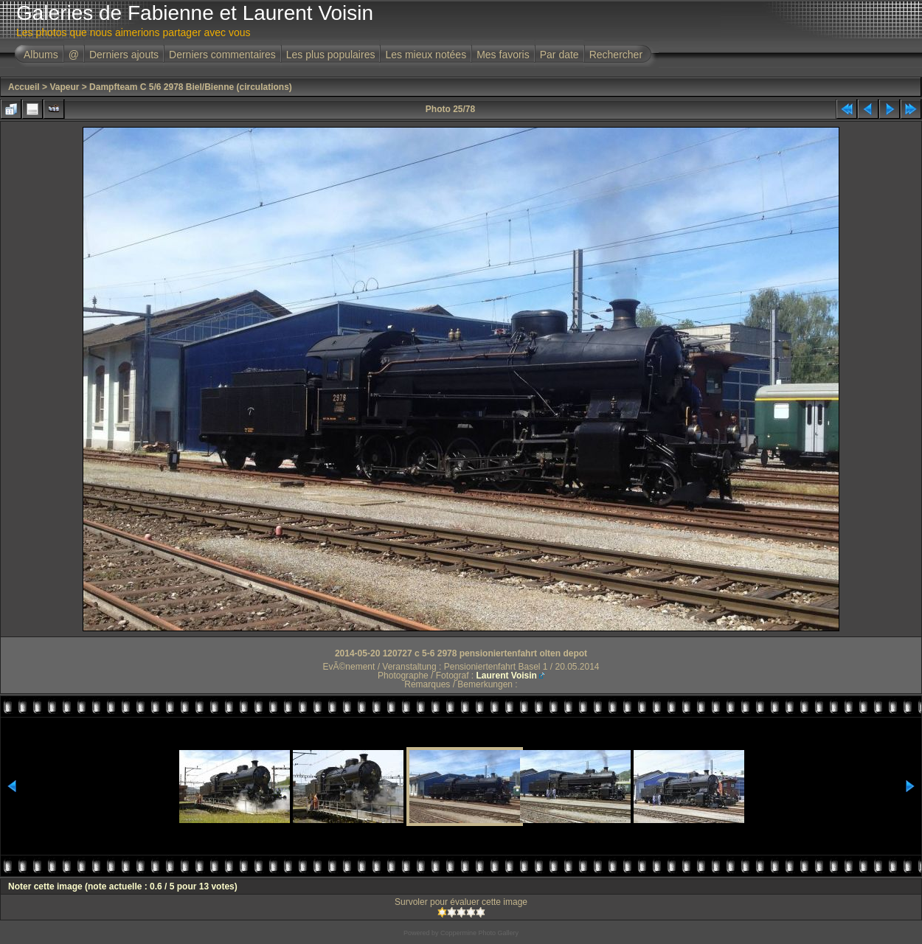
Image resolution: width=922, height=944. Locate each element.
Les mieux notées (425, 54)
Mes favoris (503, 54)
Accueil (24, 87)
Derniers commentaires (222, 54)
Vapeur (64, 87)
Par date (559, 54)
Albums (41, 54)
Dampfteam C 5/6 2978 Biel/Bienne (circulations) (190, 87)
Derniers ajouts (124, 54)
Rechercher (615, 54)
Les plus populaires (330, 54)
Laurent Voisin (506, 675)
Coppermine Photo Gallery (479, 933)
